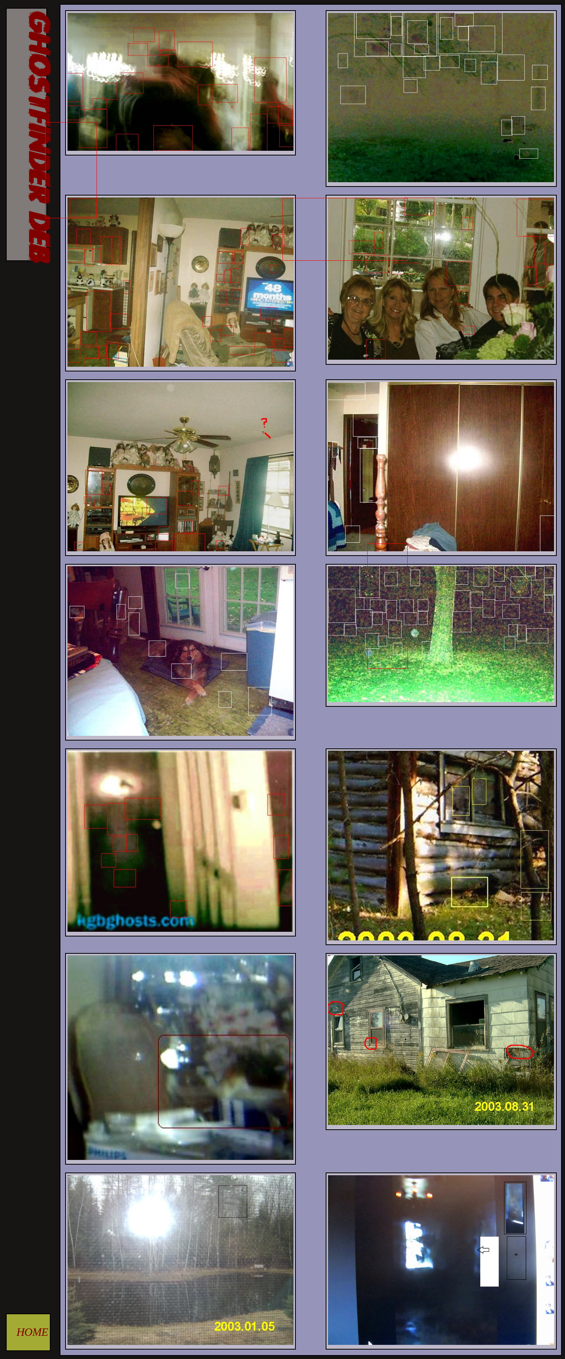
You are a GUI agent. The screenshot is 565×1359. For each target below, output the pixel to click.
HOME (32, 1332)
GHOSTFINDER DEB (36, 134)
